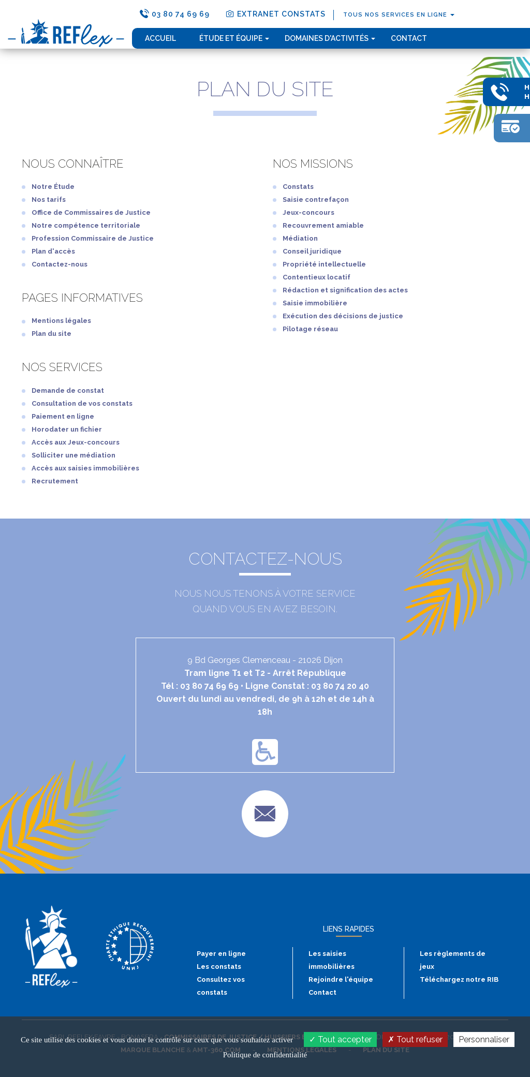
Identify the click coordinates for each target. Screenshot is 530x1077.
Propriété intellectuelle (324, 264)
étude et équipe (234, 38)
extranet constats (275, 13)
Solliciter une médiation (73, 455)
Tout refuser (415, 1039)
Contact (409, 38)
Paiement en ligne (63, 416)
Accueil (160, 38)
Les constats (219, 966)
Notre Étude (53, 186)
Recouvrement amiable (323, 225)
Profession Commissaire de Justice (93, 238)
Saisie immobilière (315, 303)
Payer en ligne (221, 953)
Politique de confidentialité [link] (265, 1055)
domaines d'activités (330, 38)
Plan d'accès (53, 251)
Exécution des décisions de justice (343, 316)
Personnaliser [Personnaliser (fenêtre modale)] (484, 1039)
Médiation (300, 238)
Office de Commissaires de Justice (91, 212)
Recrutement (55, 481)
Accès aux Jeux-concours (76, 442)
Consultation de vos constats (82, 403)
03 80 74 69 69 (175, 13)
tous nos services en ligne (398, 14)
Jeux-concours (308, 212)
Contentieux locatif (316, 277)
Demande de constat (68, 390)
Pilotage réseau (310, 329)
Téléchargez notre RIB (459, 979)
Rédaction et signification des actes (345, 290)
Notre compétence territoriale (86, 225)
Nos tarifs (49, 199)
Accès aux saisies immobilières (85, 468)
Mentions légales (61, 320)
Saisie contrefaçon (316, 199)
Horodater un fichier (67, 429)
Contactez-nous (59, 264)
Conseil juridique (312, 251)
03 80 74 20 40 (340, 686)
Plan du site (51, 333)
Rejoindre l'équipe (340, 979)
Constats (298, 186)
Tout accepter (340, 1039)
